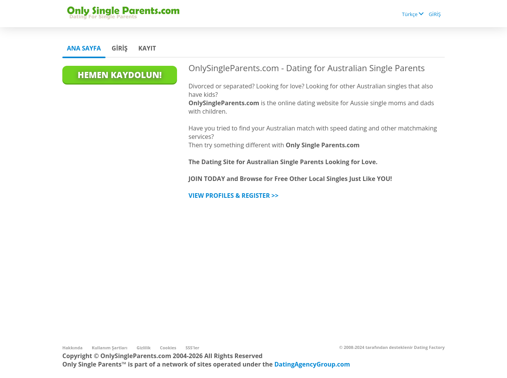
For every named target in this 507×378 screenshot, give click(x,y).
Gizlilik (143, 347)
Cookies (168, 347)
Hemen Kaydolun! (120, 74)
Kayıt (147, 48)
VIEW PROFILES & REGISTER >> (233, 195)
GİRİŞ (435, 14)
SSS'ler (192, 347)
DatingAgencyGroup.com (312, 364)
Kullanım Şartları (109, 347)
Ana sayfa (84, 48)
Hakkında (72, 347)
